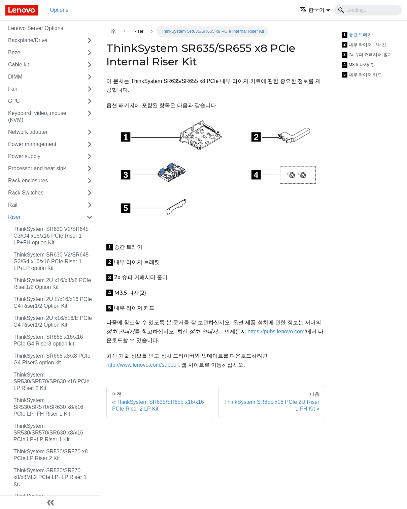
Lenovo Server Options (35, 28)
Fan (13, 89)
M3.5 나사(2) (358, 65)
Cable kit (18, 64)
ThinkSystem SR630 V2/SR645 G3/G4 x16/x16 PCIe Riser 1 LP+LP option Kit (51, 261)
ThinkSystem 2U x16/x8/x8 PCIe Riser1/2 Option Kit (52, 283)
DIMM (15, 77)
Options (59, 10)
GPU (14, 101)
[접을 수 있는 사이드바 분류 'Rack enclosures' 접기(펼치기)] (89, 180)
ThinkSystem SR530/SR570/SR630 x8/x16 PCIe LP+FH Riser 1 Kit (48, 407)
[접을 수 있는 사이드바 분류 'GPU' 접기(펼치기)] (89, 101)
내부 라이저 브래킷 (364, 45)
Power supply (24, 156)
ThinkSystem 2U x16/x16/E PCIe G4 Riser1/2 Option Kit (52, 321)
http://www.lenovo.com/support (143, 365)
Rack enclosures (28, 180)
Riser (14, 217)
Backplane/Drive (27, 40)
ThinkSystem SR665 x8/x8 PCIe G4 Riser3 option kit (52, 359)
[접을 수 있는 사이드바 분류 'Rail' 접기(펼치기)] (89, 205)
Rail (13, 205)
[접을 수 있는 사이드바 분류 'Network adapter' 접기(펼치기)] (89, 132)
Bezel (15, 52)
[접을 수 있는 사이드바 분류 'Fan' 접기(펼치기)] (89, 89)
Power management (32, 144)
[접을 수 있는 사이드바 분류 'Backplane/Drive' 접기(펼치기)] (89, 40)
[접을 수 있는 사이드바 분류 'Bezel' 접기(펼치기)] (89, 52)
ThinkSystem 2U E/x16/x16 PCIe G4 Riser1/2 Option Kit (52, 302)
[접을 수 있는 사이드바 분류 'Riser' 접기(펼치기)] (89, 217)
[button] (315, 10)
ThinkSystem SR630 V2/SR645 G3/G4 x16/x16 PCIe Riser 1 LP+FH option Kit (51, 235)
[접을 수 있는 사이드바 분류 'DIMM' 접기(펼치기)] (89, 76)
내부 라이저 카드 (362, 75)
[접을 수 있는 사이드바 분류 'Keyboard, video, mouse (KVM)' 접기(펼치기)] (89, 116)
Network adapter (27, 132)
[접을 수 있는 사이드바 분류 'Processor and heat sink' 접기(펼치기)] (89, 168)
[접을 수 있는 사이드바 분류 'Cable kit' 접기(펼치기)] (89, 64)
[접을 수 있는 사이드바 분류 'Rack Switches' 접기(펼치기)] (89, 192)
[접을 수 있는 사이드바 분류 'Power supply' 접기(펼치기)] (89, 156)
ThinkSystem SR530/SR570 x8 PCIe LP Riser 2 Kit (50, 455)
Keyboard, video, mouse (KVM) (37, 116)
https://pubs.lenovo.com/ (277, 331)
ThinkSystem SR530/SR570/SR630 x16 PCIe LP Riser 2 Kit (51, 381)
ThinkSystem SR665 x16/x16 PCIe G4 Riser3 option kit (48, 340)
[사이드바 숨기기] (50, 502)
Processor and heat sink (37, 168)
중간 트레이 (357, 35)
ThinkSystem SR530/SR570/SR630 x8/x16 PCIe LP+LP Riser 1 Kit (48, 432)
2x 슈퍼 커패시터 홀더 (367, 55)
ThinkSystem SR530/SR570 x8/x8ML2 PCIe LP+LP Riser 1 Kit (50, 477)
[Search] (368, 10)
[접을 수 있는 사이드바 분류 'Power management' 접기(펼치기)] (89, 144)
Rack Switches (25, 193)
